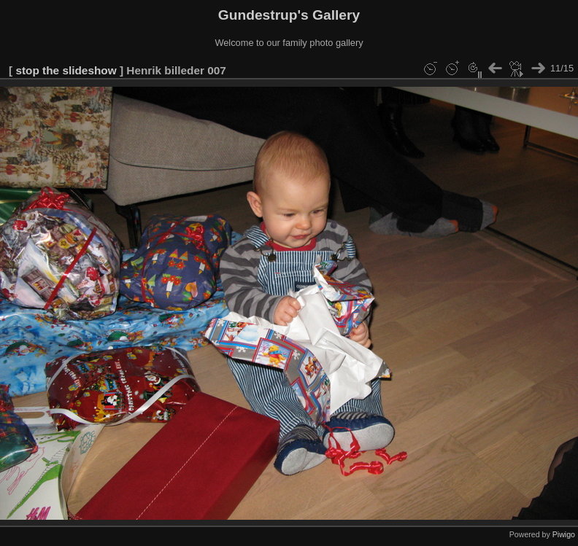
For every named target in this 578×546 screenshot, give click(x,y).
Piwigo (563, 534)
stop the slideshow (65, 70)
